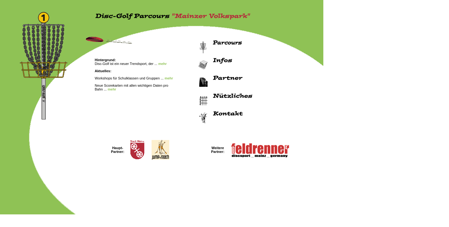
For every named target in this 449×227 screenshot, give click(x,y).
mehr (162, 64)
